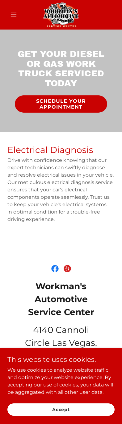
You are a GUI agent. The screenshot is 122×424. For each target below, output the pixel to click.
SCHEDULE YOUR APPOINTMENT (61, 104)
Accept (61, 413)
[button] (15, 15)
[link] (60, 14)
